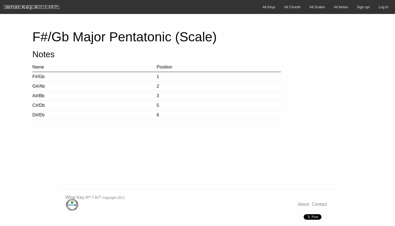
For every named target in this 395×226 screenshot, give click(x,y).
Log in (383, 7)
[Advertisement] (362, 105)
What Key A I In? (83, 197)
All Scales (317, 7)
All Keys (269, 7)
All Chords (292, 7)
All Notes (341, 7)
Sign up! (363, 7)
